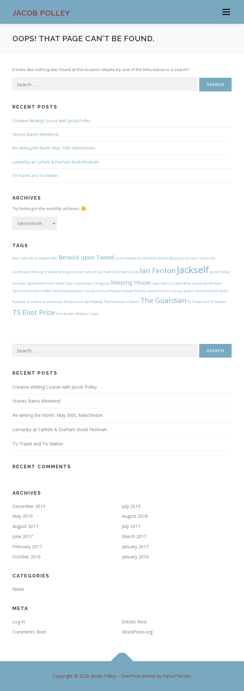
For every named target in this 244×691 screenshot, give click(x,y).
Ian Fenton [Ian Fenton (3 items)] (158, 270)
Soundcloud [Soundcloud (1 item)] (52, 301)
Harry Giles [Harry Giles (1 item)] (130, 272)
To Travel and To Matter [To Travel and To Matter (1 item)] (207, 301)
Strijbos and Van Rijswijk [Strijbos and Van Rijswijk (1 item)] (83, 301)
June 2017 (22, 536)
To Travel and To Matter (35, 175)
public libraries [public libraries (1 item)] (196, 291)
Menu (226, 12)
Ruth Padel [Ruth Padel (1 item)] (219, 291)
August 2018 (135, 516)
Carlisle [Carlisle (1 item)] (191, 258)
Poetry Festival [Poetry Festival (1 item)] (121, 291)
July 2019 (131, 506)
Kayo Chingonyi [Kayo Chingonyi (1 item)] (97, 283)
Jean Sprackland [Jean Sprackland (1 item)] (32, 283)
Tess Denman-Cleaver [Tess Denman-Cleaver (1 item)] (121, 301)
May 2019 (22, 516)
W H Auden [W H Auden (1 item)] (65, 314)
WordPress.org (137, 632)
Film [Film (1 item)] (116, 272)
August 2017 (25, 526)
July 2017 (131, 526)
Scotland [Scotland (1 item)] (34, 301)
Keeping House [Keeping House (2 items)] (131, 282)
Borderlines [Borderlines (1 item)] (147, 258)
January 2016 (135, 557)
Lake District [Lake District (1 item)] (162, 283)
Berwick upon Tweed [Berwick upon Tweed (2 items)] (86, 257)
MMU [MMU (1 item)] (48, 291)
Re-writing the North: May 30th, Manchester (54, 148)
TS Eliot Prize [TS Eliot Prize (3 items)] (33, 312)
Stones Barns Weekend (35, 134)
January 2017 (135, 546)
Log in (18, 622)
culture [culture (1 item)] (90, 272)
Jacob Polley (41, 12)
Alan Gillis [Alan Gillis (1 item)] (20, 258)
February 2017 (27, 546)
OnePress (131, 676)
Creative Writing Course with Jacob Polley (51, 120)
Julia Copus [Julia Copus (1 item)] (75, 283)
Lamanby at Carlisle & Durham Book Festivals (55, 162)
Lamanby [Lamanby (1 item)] (199, 283)
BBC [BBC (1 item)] (54, 258)
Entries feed (134, 622)
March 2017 (134, 536)
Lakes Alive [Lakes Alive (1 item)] (182, 283)
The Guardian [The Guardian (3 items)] (163, 300)
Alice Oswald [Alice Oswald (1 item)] (39, 258)
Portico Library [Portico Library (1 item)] (170, 291)
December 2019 (28, 506)
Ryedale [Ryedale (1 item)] (19, 301)
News (18, 589)
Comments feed (29, 632)
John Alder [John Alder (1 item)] (56, 283)
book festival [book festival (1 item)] (125, 258)
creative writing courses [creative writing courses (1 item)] (63, 272)
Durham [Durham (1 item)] (105, 272)
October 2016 (26, 557)
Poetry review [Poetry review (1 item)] (145, 291)
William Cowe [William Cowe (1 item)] (87, 314)
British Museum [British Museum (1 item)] (171, 258)
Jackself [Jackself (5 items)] (193, 269)
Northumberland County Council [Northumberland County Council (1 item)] (81, 291)
